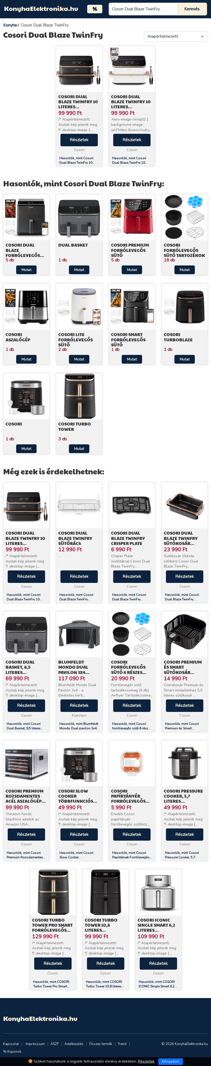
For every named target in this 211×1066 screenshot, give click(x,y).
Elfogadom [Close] (170, 1061)
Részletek (79, 140)
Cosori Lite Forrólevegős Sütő (75, 339)
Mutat (26, 269)
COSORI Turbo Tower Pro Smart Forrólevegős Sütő (52, 927)
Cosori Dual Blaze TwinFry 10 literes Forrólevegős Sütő (78, 106)
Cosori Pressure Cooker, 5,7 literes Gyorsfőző (183, 798)
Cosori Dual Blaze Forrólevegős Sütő (23, 252)
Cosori (14, 424)
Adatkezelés (73, 1044)
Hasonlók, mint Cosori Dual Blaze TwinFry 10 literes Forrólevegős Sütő (77, 162)
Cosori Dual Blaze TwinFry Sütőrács (75, 538)
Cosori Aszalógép (18, 336)
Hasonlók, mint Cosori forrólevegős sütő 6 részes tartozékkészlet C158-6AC (132, 728)
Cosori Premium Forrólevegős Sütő (130, 250)
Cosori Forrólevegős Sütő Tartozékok (184, 250)
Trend (122, 1044)
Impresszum (35, 1044)
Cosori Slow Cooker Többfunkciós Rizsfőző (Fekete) (79, 798)
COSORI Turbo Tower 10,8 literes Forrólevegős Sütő (102, 930)
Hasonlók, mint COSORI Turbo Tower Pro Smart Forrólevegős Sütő (51, 986)
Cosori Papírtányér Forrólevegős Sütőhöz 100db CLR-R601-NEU (129, 801)
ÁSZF (54, 1044)
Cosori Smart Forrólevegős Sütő (128, 339)
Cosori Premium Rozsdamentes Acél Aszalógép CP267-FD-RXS (24, 798)
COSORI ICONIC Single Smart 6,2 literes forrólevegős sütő (156, 930)
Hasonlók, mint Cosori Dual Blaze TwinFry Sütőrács (76, 599)
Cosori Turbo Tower (74, 426)
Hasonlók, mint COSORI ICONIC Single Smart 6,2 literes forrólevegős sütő (157, 986)
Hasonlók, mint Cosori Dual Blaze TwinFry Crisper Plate (129, 599)
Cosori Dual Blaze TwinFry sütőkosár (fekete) (181, 540)
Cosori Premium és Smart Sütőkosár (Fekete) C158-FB (183, 669)
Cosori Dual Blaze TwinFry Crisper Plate (128, 538)
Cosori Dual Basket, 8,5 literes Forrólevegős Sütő (23, 672)
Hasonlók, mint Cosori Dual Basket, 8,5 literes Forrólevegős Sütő (24, 728)
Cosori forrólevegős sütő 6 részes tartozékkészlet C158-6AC (131, 672)
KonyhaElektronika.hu (41, 8)
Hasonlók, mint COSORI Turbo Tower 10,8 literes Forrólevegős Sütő (104, 986)
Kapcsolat (11, 1044)
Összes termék (100, 1044)
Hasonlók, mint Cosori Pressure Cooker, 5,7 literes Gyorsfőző (182, 857)
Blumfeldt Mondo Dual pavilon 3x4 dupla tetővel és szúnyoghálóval (78, 672)
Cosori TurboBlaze (178, 336)
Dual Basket (73, 245)
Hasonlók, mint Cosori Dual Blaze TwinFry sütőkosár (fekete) (182, 599)
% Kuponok (12, 1051)
